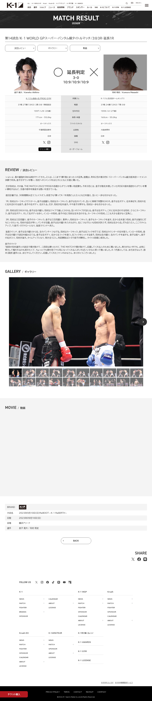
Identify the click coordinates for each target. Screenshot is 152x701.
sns (96, 7)
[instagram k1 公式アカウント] (42, 582)
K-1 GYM (115, 7)
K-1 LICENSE (126, 7)
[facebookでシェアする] (139, 559)
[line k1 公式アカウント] (58, 582)
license (52, 607)
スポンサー (80, 7)
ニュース (51, 7)
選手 (35, 7)
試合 (29, 7)
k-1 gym (82, 651)
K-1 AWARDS (79, 3)
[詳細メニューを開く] (146, 5)
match (22, 603)
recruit (89, 692)
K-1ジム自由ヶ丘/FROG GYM (38, 98)
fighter (23, 607)
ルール (89, 7)
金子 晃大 (23, 528)
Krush (45, 3)
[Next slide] (143, 322)
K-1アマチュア (60, 3)
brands (22, 612)
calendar (53, 599)
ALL (29, 3)
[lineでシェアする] (145, 559)
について (105, 7)
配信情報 (60, 7)
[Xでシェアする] (133, 559)
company (101, 692)
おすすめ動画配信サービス (124, 682)
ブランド (70, 7)
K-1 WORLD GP (36, 3)
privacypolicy (53, 692)
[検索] (127, 3)
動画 (85, 48)
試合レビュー (20, 48)
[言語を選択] (138, 3)
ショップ (43, 7)
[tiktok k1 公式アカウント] (53, 582)
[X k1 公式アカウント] (36, 582)
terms (67, 692)
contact (78, 692)
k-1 (85, 633)
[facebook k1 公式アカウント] (47, 582)
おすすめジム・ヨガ (107, 682)
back (76, 540)
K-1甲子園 (70, 3)
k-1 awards (84, 642)
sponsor (23, 616)
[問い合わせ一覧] (132, 3)
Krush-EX (51, 3)
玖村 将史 (34, 528)
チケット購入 (45, 149)
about (52, 603)
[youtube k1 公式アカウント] (64, 582)
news (21, 599)
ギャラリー (52, 48)
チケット (14, 694)
